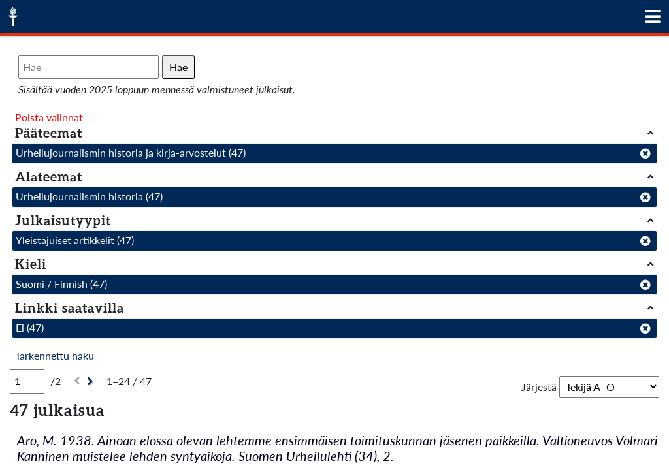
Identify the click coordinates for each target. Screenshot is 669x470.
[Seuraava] (92, 381)
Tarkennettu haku (54, 355)
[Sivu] (27, 381)
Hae (178, 67)
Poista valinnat (49, 117)
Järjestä (539, 387)
